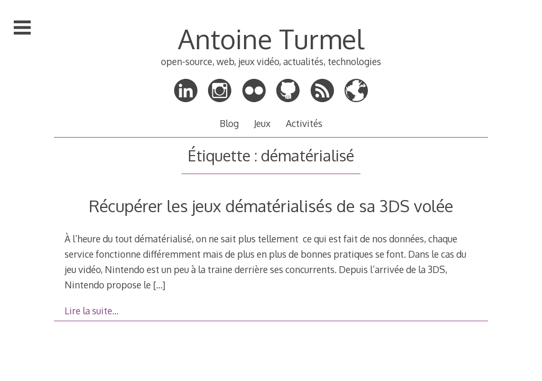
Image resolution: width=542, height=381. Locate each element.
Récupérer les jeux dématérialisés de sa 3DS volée (271, 205)
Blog (229, 123)
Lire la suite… (92, 310)
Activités (304, 123)
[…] (159, 285)
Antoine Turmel (271, 39)
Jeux (262, 123)
